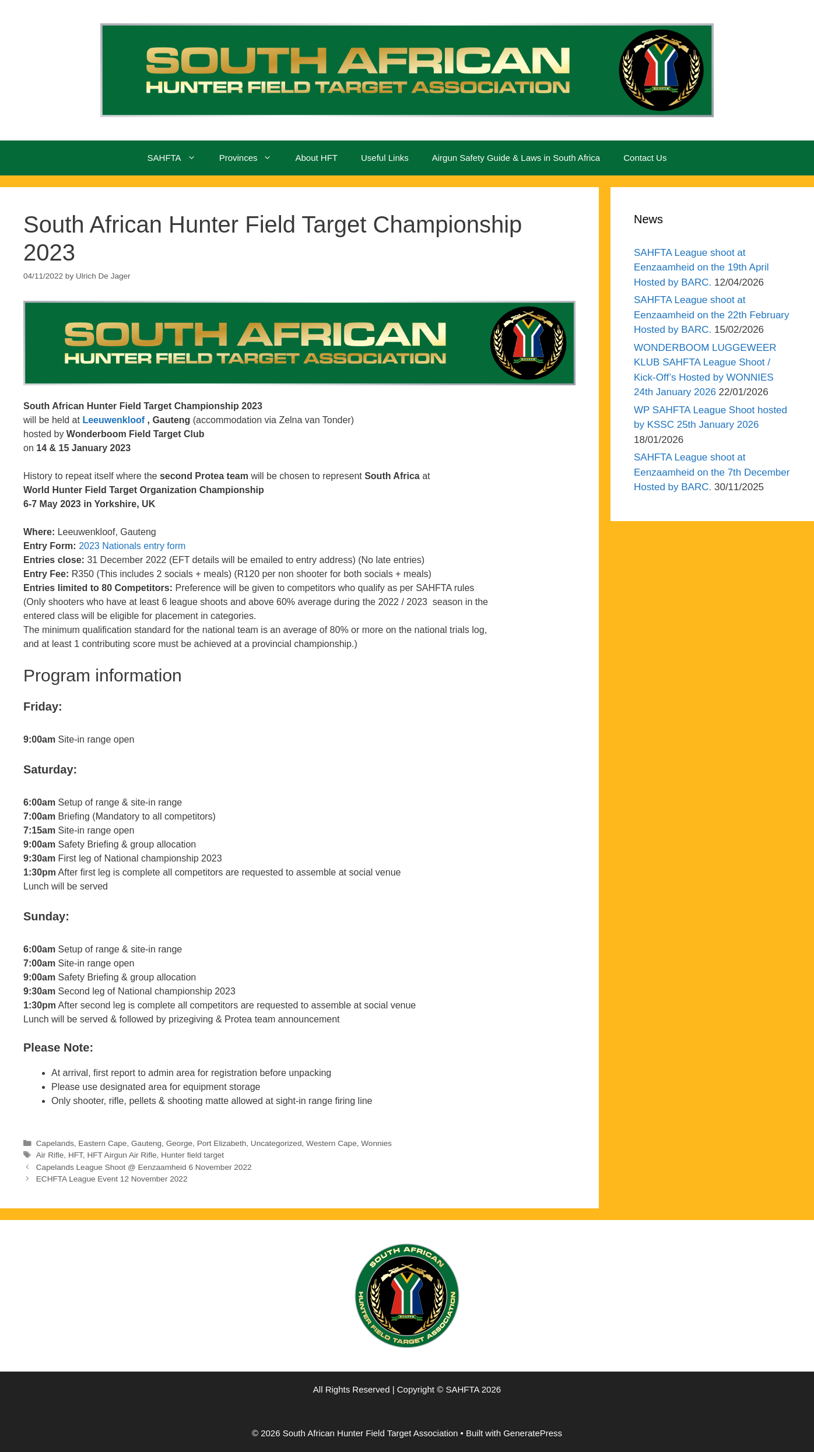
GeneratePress (532, 1433)
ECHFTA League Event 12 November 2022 (112, 1179)
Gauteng (146, 1143)
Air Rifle (50, 1155)
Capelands (55, 1143)
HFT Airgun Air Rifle (121, 1155)
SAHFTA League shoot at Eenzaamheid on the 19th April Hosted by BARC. (701, 267)
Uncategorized (276, 1143)
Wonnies (376, 1143)
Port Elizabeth (222, 1143)
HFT (75, 1155)
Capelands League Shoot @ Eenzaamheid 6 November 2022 (144, 1167)
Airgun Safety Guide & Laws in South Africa (516, 158)
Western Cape (331, 1143)
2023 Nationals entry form (132, 546)
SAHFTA (178, 157)
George (179, 1143)
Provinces (251, 157)
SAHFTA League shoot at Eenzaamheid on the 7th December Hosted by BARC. (712, 472)
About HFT (316, 158)
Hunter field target (192, 1155)
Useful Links (385, 158)
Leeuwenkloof (113, 420)
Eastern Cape (102, 1143)
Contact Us (644, 158)
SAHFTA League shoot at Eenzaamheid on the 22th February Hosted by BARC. (712, 314)
